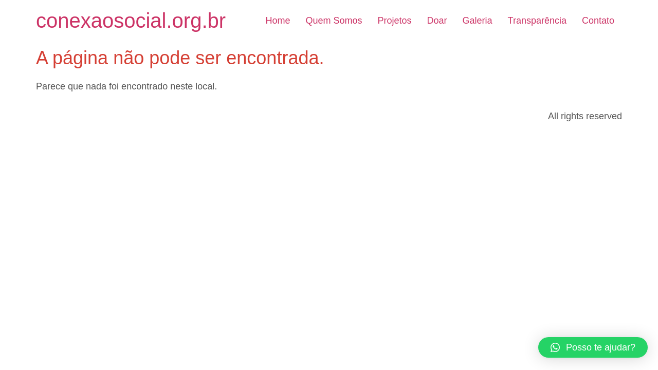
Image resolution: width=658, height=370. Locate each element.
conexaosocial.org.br (131, 20)
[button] (593, 347)
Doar (437, 20)
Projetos (394, 20)
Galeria (477, 20)
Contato (598, 20)
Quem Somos (333, 20)
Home (277, 20)
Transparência (537, 20)
